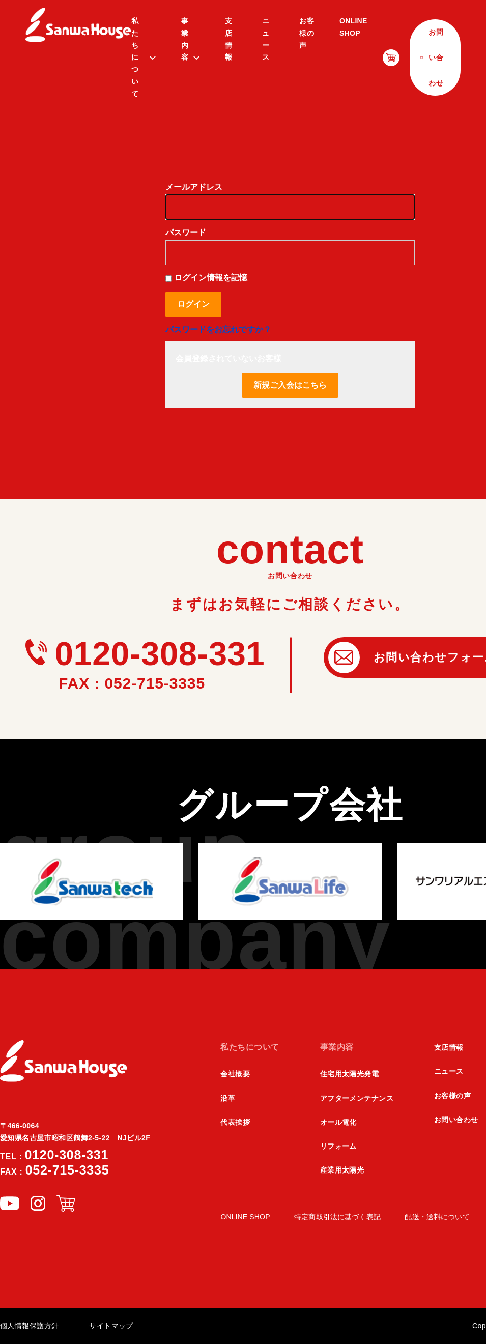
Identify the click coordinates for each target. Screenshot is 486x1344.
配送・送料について (437, 1217)
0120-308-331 (145, 653)
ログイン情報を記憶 (206, 277)
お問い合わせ (456, 1120)
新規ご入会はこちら (290, 385)
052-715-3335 (54, 1170)
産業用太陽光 (342, 1170)
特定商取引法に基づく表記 (337, 1217)
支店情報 (228, 39)
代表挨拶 (235, 1122)
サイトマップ (111, 1326)
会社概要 (235, 1074)
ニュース (265, 39)
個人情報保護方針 (29, 1326)
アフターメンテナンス (356, 1098)
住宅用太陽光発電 (349, 1074)
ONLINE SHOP (353, 27)
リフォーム (338, 1146)
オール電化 (338, 1122)
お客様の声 (306, 33)
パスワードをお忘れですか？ (218, 329)
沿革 (227, 1098)
